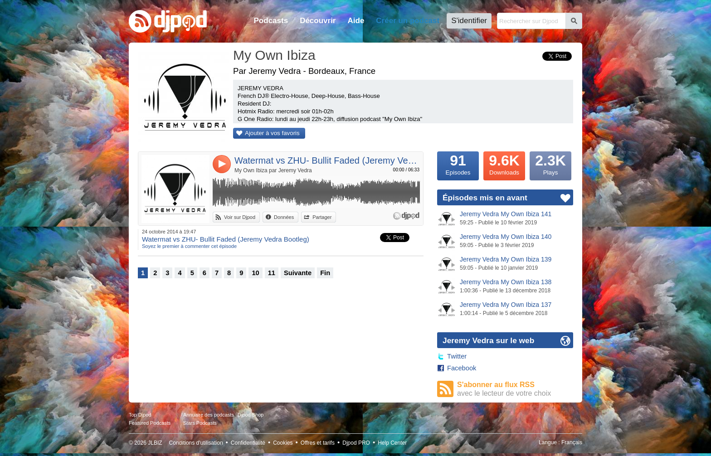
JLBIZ (155, 443)
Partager (321, 217)
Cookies (282, 443)
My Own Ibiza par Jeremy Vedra (273, 170)
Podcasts (271, 20)
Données (284, 217)
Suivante (298, 273)
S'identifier (469, 20)
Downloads (504, 163)
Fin (325, 273)
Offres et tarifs (318, 443)
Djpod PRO (356, 443)
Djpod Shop (251, 414)
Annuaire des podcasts (208, 414)
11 (271, 273)
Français (571, 442)
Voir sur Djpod (239, 217)
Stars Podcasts (200, 423)
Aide (356, 20)
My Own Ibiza (274, 55)
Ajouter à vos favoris (272, 133)
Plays (550, 163)
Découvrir (318, 20)
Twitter (457, 356)
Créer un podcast (407, 20)
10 (255, 273)
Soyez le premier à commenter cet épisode (189, 246)
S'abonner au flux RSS (515, 389)
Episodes (458, 163)
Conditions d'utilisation (196, 443)
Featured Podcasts (149, 423)
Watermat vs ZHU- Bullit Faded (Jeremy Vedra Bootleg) (327, 160)
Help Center (392, 443)
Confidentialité (248, 443)
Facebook (461, 368)
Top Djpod (140, 414)
